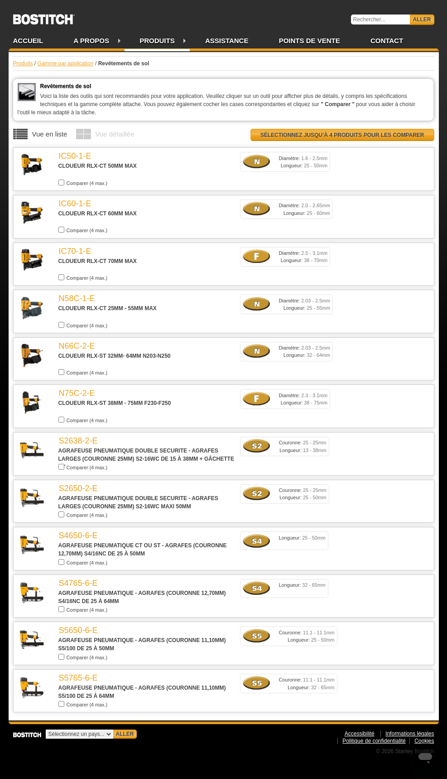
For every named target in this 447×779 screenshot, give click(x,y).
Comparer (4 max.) (83, 183)
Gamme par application (66, 63)
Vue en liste (49, 134)
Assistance (227, 40)
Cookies (424, 741)
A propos (91, 40)
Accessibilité (360, 733)
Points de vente (309, 40)
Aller (422, 19)
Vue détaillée (114, 134)
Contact (386, 40)
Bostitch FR (44, 16)
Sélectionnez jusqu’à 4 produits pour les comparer (342, 135)
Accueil (28, 40)
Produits (157, 40)
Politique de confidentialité (373, 741)
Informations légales (409, 733)
